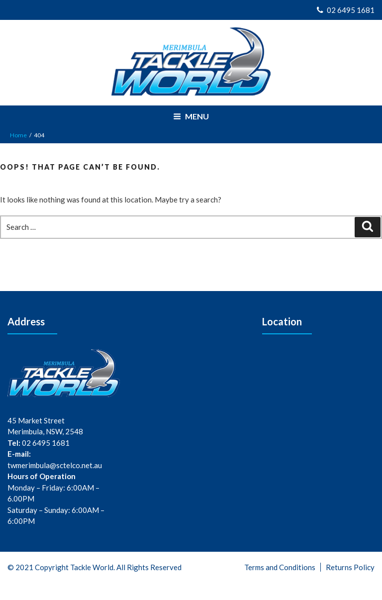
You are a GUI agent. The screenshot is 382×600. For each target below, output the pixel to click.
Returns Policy (350, 567)
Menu (191, 116)
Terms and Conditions (279, 567)
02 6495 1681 (346, 9)
